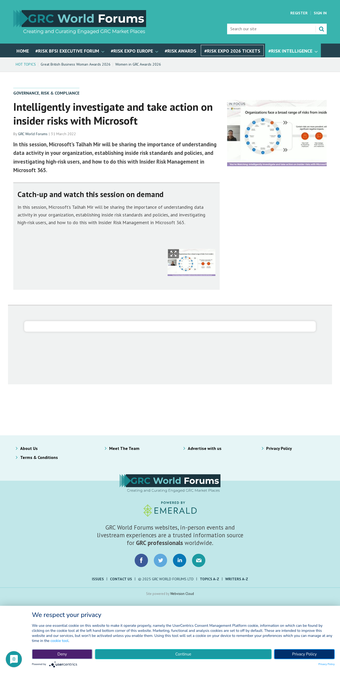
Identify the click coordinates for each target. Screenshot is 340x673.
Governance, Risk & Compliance (46, 93)
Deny (62, 654)
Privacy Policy (279, 448)
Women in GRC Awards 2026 (138, 64)
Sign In (320, 13)
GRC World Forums (33, 133)
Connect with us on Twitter (160, 560)
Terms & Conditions (39, 457)
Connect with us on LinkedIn (179, 560)
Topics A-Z (209, 579)
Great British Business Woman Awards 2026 (75, 64)
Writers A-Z (236, 579)
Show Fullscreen (173, 254)
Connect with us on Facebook (141, 560)
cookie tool (59, 640)
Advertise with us (205, 448)
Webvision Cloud (182, 593)
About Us (29, 448)
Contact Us (121, 579)
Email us (199, 560)
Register (299, 13)
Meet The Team (124, 448)
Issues (98, 579)
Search (321, 29)
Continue (183, 654)
